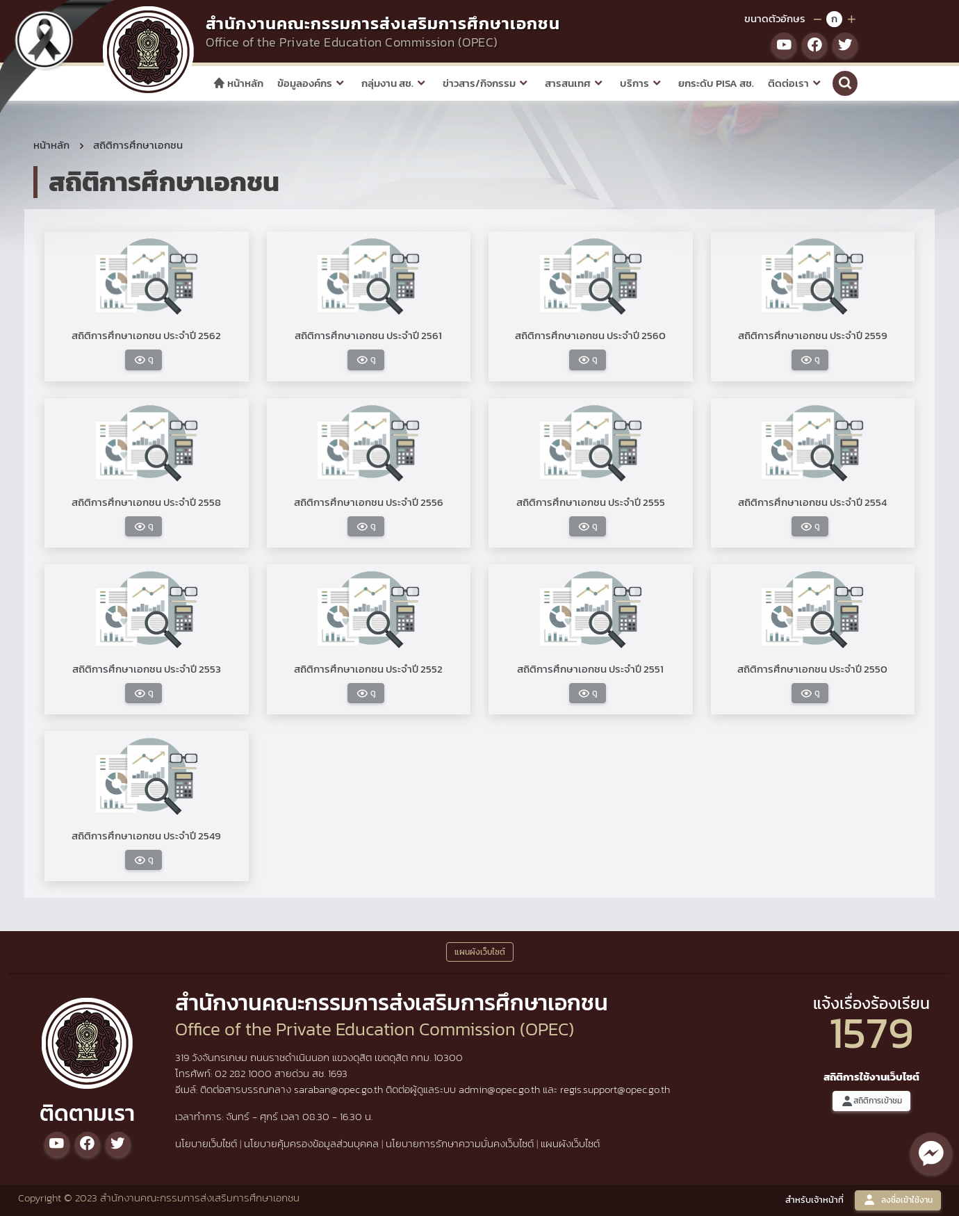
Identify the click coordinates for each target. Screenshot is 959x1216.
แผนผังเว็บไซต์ (570, 1143)
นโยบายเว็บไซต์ (206, 1143)
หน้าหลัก (238, 83)
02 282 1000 (244, 1073)
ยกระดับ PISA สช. (716, 83)
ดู (143, 359)
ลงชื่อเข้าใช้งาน (898, 1200)
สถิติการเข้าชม (871, 1101)
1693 (337, 1073)
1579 (871, 1032)
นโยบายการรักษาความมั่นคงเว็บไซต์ (460, 1143)
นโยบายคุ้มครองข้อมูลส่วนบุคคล (311, 1143)
